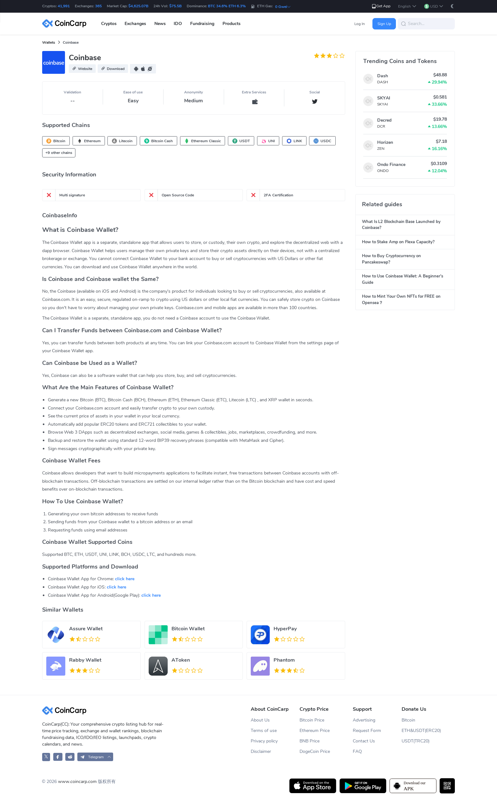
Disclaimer (261, 751)
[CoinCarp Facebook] (57, 757)
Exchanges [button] (135, 24)
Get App (380, 6)
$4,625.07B (138, 6)
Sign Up (384, 23)
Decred (384, 120)
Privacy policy (264, 741)
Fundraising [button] (202, 24)
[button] (407, 6)
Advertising (364, 720)
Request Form (367, 731)
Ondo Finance (391, 165)
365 (98, 6)
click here (124, 579)
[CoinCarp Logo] (66, 23)
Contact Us (364, 741)
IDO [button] (178, 24)
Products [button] (232, 24)
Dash (382, 76)
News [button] (160, 24)
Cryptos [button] (109, 24)
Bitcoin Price (312, 720)
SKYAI (383, 98)
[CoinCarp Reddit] (69, 757)
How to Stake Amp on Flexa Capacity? (398, 242)
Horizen (385, 142)
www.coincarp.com (77, 782)
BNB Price (310, 741)
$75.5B (175, 6)
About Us (260, 720)
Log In (359, 23)
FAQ (357, 751)
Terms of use (264, 731)
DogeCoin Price (315, 751)
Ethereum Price (315, 731)
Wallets (48, 42)
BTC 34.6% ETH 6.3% (227, 6)
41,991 (64, 6)
